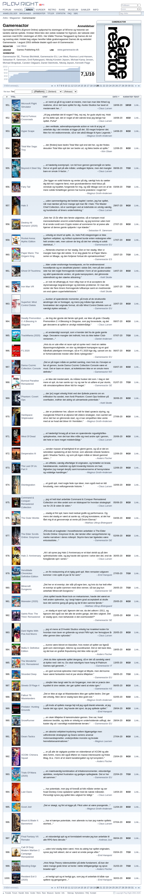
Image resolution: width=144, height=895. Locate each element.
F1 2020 (25, 350)
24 (110, 85)
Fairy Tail (25, 186)
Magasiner (25, 13)
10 (66, 85)
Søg (76, 13)
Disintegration (28, 484)
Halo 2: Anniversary (31, 555)
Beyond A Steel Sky (31, 168)
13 (75, 85)
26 (116, 85)
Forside (8, 893)
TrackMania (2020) (30, 335)
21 (100, 85)
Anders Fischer (104, 458)
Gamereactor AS (103, 688)
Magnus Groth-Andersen (99, 135)
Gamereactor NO (103, 371)
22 (104, 85)
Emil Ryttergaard (36, 59)
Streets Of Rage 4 (30, 685)
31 (132, 85)
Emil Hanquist (105, 575)
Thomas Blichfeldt (30, 56)
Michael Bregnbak (12, 62)
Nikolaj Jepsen (66, 62)
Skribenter (39, 13)
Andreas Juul (105, 839)
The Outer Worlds (30, 518)
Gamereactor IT (104, 665)
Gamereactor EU (48, 56)
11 (69, 85)
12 (72, 85)
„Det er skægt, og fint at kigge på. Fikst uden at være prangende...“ (76, 805)
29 (126, 85)
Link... (137, 105)
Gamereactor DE (103, 540)
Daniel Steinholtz (49, 62)
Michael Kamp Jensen (82, 59)
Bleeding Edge (28, 866)
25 (113, 85)
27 (119, 85)
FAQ (69, 13)
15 (82, 85)
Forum (7, 9)
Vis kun (6, 91)
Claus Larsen (105, 108)
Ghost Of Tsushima (31, 271)
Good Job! (26, 807)
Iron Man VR (27, 286)
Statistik (61, 13)
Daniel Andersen (103, 338)
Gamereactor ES (103, 259)
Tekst (136, 97)
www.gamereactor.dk (67, 49)
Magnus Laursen (103, 741)
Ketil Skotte (106, 277)
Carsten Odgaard (31, 62)
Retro (52, 9)
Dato (115, 97)
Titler (50, 13)
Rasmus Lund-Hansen (80, 56)
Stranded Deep (29, 674)
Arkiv (29, 10)
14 (78, 85)
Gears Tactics (28, 736)
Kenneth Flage (82, 62)
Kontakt (93, 893)
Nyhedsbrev (79, 893)
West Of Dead (28, 436)
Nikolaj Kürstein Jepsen (58, 59)
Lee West (21, 46)
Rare (62, 9)
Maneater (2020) (29, 601)
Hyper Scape (27, 131)
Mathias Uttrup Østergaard (98, 522)
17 (88, 85)
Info (95, 9)
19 (94, 85)
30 (129, 85)
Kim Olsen (107, 151)
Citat (44, 97)
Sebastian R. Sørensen (14, 59)
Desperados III (28, 453)
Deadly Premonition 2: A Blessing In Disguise (31, 321)
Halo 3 (24, 205)
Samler (85, 9)
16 (85, 85)
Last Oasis (26, 792)
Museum (73, 9)
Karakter (128, 97)
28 (123, 85)
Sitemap (70, 893)
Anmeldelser (10, 13)
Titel (12, 91)
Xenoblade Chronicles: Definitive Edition (29, 573)
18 (91, 85)
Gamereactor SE (11, 56)
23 (107, 85)
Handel (18, 9)
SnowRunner (27, 720)
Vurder (40, 9)
